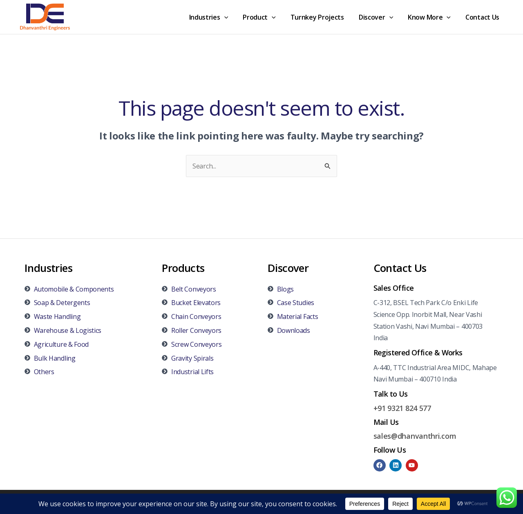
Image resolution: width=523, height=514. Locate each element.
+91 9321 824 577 (402, 408)
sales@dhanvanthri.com (414, 436)
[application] (233, 17)
